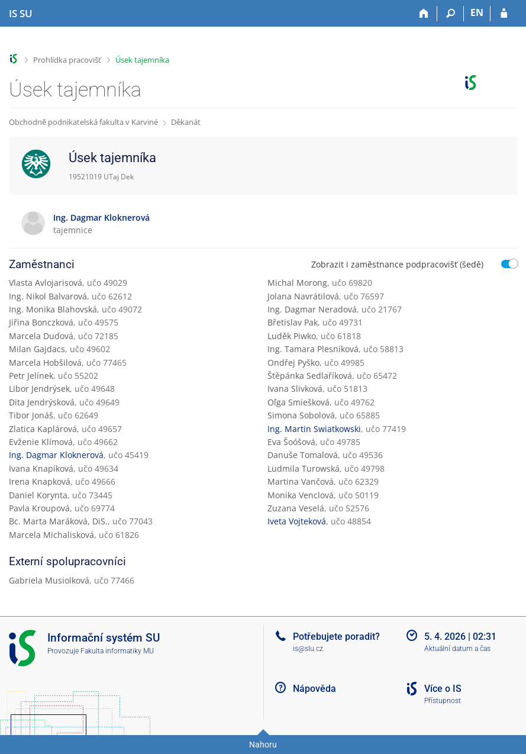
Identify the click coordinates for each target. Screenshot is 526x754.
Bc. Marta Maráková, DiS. (58, 521)
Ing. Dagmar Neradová (312, 309)
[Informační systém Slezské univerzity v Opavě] (21, 13)
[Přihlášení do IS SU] (503, 13)
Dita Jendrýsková (42, 402)
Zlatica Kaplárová (43, 428)
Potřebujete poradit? (336, 636)
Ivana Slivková (294, 388)
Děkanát (186, 122)
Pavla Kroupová (39, 508)
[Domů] (424, 13)
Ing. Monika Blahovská (53, 309)
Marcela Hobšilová (45, 362)
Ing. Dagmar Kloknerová (56, 454)
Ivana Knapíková (41, 468)
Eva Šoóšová (291, 441)
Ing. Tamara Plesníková (313, 349)
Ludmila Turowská (303, 468)
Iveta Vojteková (296, 521)
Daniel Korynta (38, 495)
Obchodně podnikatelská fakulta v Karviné (83, 122)
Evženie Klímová (41, 441)
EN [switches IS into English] (476, 12)
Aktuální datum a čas (457, 649)
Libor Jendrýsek (39, 388)
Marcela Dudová (41, 335)
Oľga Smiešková (298, 402)
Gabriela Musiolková (49, 580)
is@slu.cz (308, 649)
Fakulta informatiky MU (117, 651)
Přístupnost (442, 701)
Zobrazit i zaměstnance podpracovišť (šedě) (397, 264)
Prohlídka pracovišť (67, 59)
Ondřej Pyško (293, 362)
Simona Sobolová (301, 415)
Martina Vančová (300, 481)
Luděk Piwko (291, 335)
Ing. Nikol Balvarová (48, 296)
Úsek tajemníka (142, 59)
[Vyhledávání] (450, 13)
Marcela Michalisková (51, 534)
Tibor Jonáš (31, 415)
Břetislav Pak (292, 322)
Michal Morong (297, 282)
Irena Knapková (39, 481)
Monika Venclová (300, 495)
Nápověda (314, 688)
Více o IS (443, 688)
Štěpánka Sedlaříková (309, 375)
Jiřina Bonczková (41, 322)
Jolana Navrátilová (303, 296)
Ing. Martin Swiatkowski (314, 428)
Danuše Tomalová (302, 454)
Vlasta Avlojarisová (45, 282)
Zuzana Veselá (295, 508)
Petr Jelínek (31, 375)
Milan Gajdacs (37, 349)
